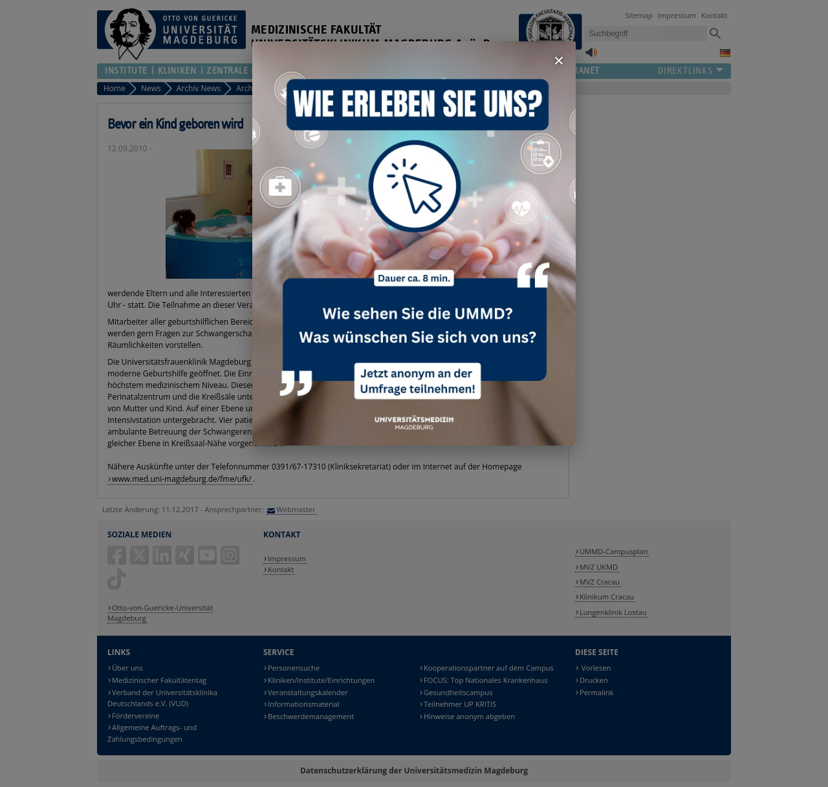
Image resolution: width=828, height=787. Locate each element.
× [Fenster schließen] (559, 60)
